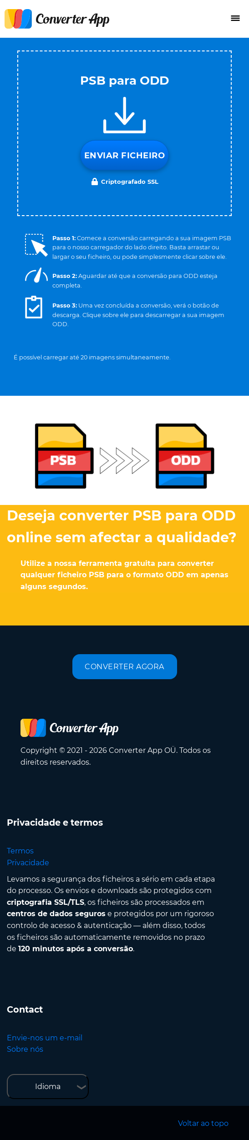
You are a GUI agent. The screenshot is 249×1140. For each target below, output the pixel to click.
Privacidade (28, 862)
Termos (20, 851)
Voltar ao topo (203, 1123)
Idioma (48, 1086)
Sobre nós (25, 1049)
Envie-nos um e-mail (44, 1038)
